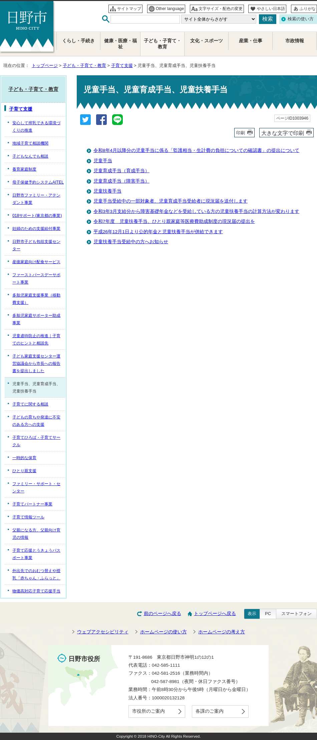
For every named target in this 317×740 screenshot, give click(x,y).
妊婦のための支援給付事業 (36, 228)
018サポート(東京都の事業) (37, 215)
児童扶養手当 (107, 191)
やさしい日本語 (271, 9)
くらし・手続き (78, 40)
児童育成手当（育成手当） (121, 170)
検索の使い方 (301, 18)
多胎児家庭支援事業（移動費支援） (36, 299)
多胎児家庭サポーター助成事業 (36, 319)
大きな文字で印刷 (282, 133)
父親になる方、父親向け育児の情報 (36, 534)
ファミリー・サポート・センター (36, 487)
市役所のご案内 (148, 711)
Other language (170, 9)
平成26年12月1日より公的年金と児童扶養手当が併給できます (158, 231)
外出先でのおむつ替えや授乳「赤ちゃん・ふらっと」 (36, 574)
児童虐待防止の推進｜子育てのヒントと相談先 (36, 340)
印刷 (240, 132)
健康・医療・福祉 (120, 43)
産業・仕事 (250, 40)
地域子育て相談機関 (30, 143)
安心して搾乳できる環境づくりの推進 (36, 127)
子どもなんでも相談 (30, 156)
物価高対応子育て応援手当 (36, 591)
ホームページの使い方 (163, 631)
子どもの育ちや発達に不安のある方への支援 (36, 421)
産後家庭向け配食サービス (36, 262)
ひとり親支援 (24, 470)
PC (268, 613)
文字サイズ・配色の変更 (221, 9)
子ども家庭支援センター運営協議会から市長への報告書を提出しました (36, 363)
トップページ (45, 65)
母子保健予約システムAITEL (38, 182)
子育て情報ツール (28, 517)
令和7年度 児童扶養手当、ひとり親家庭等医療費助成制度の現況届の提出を (174, 221)
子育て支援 (122, 65)
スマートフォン (296, 613)
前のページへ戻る (162, 613)
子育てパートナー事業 (32, 504)
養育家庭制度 (24, 169)
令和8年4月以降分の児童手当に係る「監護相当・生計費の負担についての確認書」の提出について (196, 150)
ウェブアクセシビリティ (102, 631)
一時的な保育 (24, 457)
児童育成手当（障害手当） (121, 181)
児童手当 (102, 160)
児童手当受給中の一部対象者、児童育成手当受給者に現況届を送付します (170, 201)
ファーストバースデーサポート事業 (36, 279)
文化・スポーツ (206, 40)
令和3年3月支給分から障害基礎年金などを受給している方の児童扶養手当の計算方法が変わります (196, 211)
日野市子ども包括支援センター (36, 245)
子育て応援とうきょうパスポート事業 (36, 554)
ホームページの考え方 (221, 631)
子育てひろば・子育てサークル (36, 441)
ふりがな (308, 9)
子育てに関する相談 (30, 404)
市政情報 (294, 40)
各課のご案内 (210, 711)
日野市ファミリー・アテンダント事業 (36, 199)
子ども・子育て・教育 (84, 65)
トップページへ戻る (215, 613)
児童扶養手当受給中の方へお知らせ (130, 241)
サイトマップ (129, 9)
